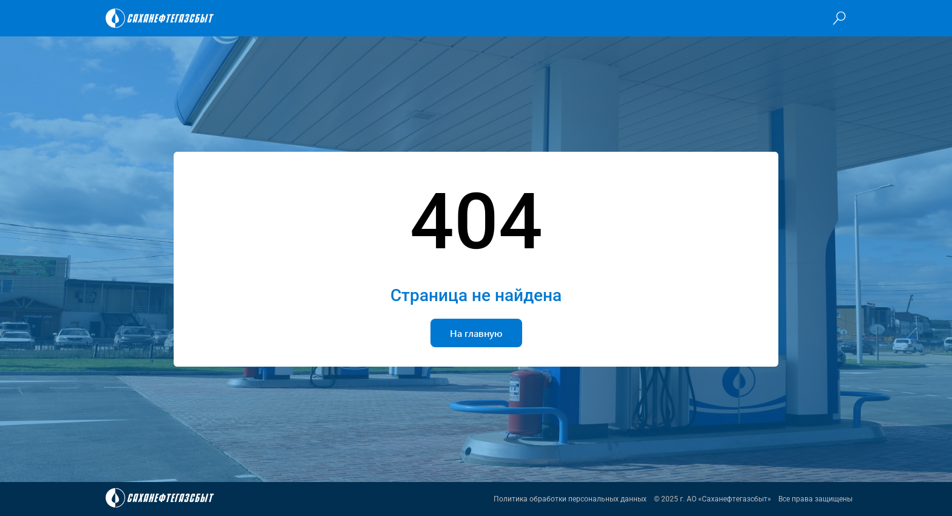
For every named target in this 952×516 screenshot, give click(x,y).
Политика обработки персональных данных (570, 499)
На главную (476, 333)
